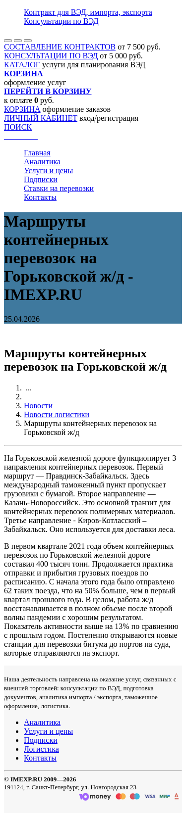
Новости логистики (56, 414)
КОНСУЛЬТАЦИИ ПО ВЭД (51, 55)
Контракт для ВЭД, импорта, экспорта (88, 12)
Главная (37, 152)
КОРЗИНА (22, 109)
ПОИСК (18, 127)
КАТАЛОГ (22, 64)
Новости (38, 405)
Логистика (41, 749)
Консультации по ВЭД (61, 21)
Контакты (40, 197)
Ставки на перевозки (59, 188)
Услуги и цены (48, 170)
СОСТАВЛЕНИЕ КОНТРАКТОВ (60, 47)
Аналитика (42, 161)
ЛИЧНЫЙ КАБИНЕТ (40, 118)
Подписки (41, 179)
